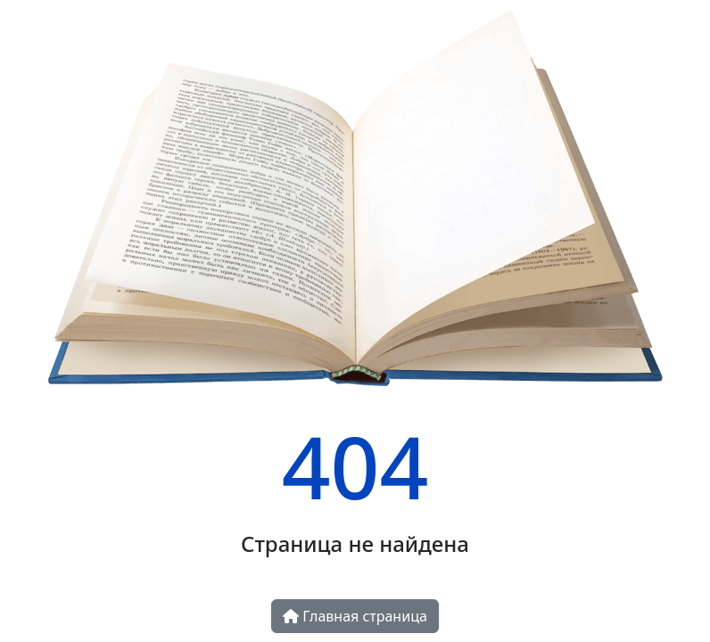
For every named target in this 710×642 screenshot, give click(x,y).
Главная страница (355, 616)
